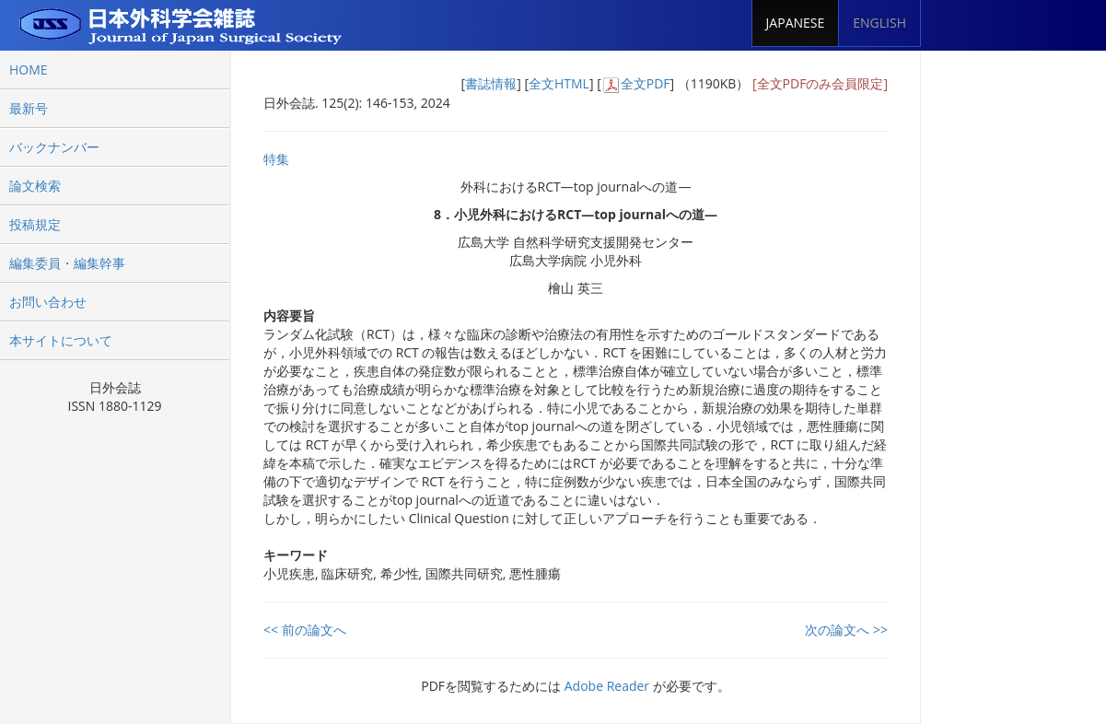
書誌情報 (491, 83)
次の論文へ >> (846, 629)
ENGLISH (879, 22)
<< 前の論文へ (304, 629)
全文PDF (645, 83)
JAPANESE (795, 22)
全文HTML (559, 83)
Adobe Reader (607, 686)
